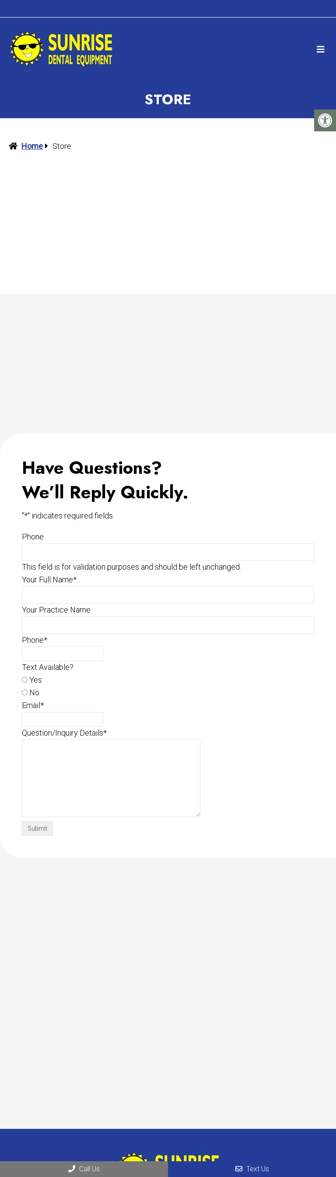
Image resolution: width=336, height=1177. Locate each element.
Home (32, 146)
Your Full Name (49, 579)
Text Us (252, 1169)
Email (33, 705)
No (34, 692)
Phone (33, 536)
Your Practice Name (56, 609)
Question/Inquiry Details (64, 732)
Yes (35, 679)
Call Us (84, 1169)
